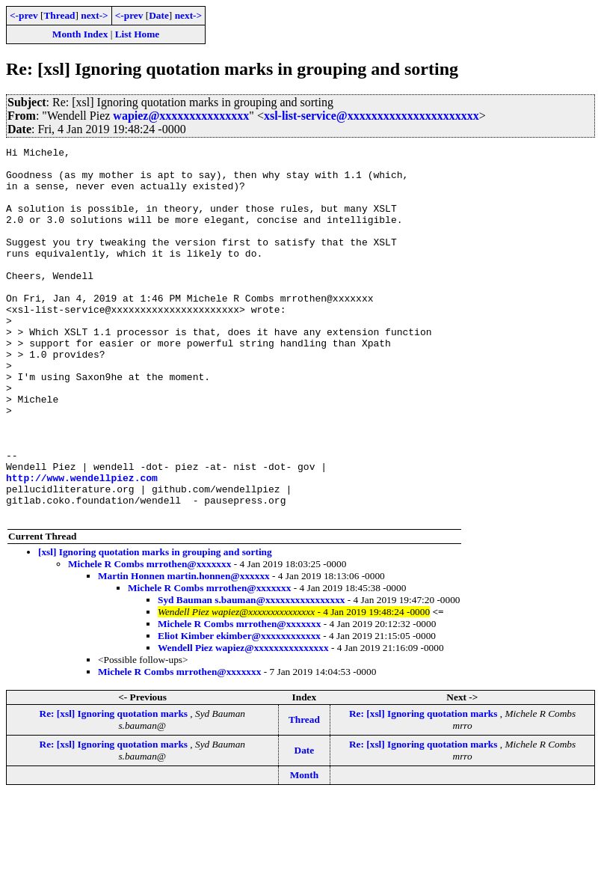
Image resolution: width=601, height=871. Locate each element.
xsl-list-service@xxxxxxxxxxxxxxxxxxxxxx (371, 115)
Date (159, 15)
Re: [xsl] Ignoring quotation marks (115, 787)
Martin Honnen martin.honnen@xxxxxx (184, 649)
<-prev (24, 15)
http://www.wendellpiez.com (82, 544)
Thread (59, 15)
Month (304, 849)
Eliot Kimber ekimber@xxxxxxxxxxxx (239, 709)
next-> (94, 15)
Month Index (80, 34)
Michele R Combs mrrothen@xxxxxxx (149, 638)
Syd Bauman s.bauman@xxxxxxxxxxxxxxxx (251, 673)
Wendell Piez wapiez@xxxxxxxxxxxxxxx (243, 721)
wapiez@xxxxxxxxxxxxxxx (181, 115)
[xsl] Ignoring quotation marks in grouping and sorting (155, 626)
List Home (137, 34)
